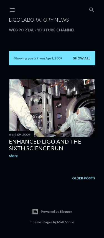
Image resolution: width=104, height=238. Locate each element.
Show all (81, 58)
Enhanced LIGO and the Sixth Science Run (45, 144)
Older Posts (83, 178)
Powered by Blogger (52, 211)
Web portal (21, 29)
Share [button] (13, 156)
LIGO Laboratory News (39, 20)
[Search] (91, 8)
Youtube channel (56, 29)
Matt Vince (65, 222)
